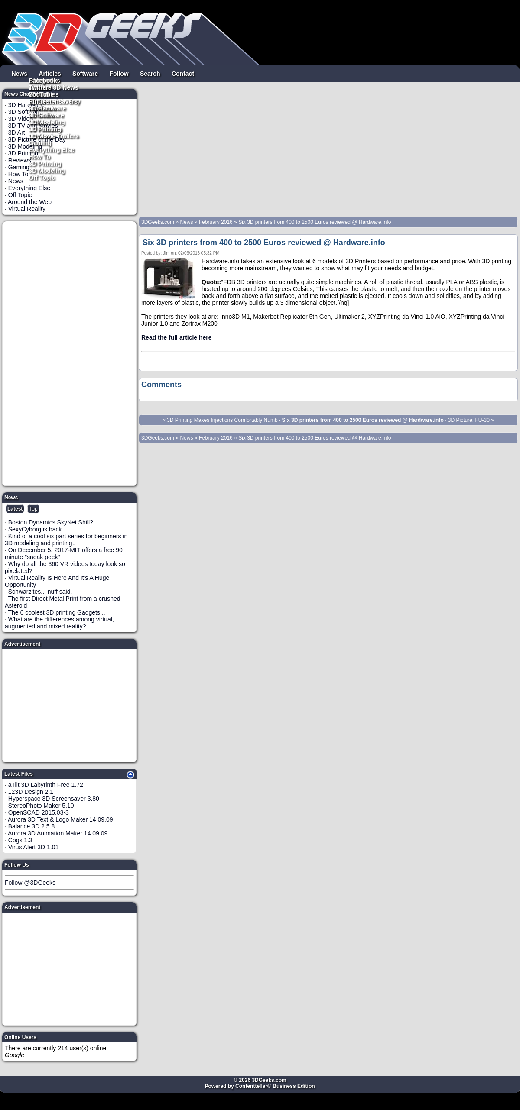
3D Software (46, 114)
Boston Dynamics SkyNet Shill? (50, 522)
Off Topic (42, 177)
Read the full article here (176, 337)
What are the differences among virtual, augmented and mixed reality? (59, 623)
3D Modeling (47, 170)
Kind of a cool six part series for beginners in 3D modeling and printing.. (66, 540)
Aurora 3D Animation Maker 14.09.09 (57, 833)
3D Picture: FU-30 (469, 420)
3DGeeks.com (158, 222)
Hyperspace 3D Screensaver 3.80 (53, 798)
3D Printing (45, 163)
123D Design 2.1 (30, 791)
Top (33, 509)
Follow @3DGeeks (30, 882)
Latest (15, 509)
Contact (183, 73)
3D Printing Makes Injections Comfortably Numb (222, 420)
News (20, 73)
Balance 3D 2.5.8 (31, 826)
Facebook (43, 80)
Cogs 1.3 (20, 840)
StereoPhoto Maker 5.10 (41, 805)
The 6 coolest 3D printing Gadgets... (56, 612)
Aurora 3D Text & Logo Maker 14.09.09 (60, 819)
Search (150, 73)
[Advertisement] (70, 353)
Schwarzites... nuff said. (40, 591)
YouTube (41, 94)
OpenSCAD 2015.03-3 (38, 812)
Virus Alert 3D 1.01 (33, 847)
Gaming (40, 142)
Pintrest (40, 100)
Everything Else (52, 149)
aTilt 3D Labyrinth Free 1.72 (45, 784)
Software (85, 73)
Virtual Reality (27, 208)
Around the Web (30, 201)
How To (40, 156)
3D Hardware (47, 107)
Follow (118, 73)
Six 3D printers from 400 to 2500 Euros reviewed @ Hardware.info (314, 222)
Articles (50, 73)
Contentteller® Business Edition (275, 1086)
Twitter (39, 87)
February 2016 (216, 222)
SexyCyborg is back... (37, 529)
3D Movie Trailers (54, 135)
